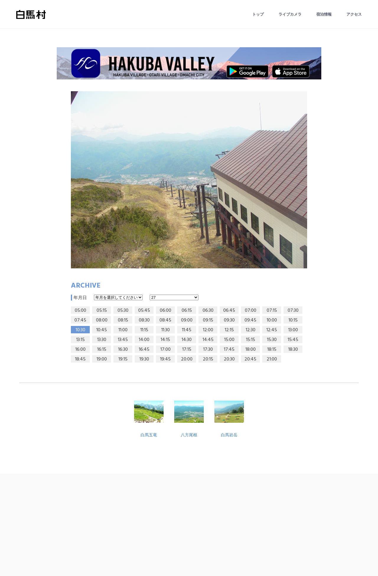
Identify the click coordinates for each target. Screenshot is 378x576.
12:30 (250, 330)
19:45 (165, 359)
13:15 (80, 340)
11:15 (144, 330)
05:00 (80, 310)
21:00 (272, 359)
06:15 (187, 310)
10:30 (80, 330)
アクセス (354, 14)
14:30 (187, 340)
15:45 (293, 340)
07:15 (272, 310)
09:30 (229, 320)
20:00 (187, 359)
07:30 (293, 310)
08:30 (144, 320)
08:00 (101, 320)
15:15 (250, 340)
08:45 (165, 320)
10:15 (293, 320)
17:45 (229, 349)
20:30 (229, 359)
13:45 (123, 340)
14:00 (144, 340)
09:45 (250, 320)
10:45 (101, 330)
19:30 (144, 359)
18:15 (271, 349)
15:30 (272, 340)
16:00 (80, 349)
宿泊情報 (324, 14)
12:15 (229, 330)
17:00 (165, 349)
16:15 (101, 349)
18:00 (250, 349)
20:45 (250, 359)
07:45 (80, 320)
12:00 (208, 330)
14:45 (208, 340)
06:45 (229, 310)
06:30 (208, 310)
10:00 (272, 320)
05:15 (102, 310)
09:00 (187, 320)
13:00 (293, 330)
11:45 (186, 330)
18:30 (293, 349)
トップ (258, 14)
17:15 (186, 349)
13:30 (101, 340)
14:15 (165, 340)
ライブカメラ (290, 14)
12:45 (271, 330)
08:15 (123, 320)
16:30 (123, 349)
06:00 (165, 310)
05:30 (123, 310)
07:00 (250, 310)
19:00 (102, 359)
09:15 (208, 320)
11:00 (123, 330)
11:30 (165, 330)
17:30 (208, 349)
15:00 (229, 340)
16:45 (144, 349)
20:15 (208, 359)
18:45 (80, 359)
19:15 (123, 359)
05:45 (144, 310)
